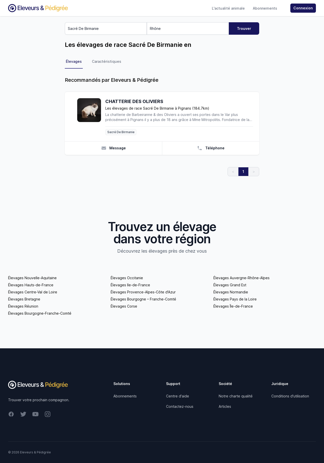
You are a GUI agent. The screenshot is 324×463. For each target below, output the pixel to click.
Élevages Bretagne (24, 299)
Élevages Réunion (23, 306)
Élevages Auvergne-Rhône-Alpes (241, 278)
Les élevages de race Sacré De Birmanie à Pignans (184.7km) (157, 108)
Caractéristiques (106, 61)
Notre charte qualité (236, 396)
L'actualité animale (228, 8)
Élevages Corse (124, 306)
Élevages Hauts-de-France (30, 285)
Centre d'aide (177, 396)
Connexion (303, 8)
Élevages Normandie (230, 292)
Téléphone (211, 148)
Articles (225, 406)
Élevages (74, 61)
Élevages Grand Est (229, 285)
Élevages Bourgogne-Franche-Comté (39, 313)
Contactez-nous (179, 406)
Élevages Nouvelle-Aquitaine (32, 278)
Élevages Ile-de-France (130, 285)
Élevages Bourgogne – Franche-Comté (143, 299)
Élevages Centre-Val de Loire (32, 292)
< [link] (233, 171)
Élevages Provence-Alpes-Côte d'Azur (143, 292)
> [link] (254, 171)
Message (113, 148)
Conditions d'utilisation (290, 396)
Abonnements (265, 8)
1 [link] (243, 171)
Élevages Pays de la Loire (235, 299)
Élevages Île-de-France (233, 306)
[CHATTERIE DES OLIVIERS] (91, 116)
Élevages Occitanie (127, 278)
